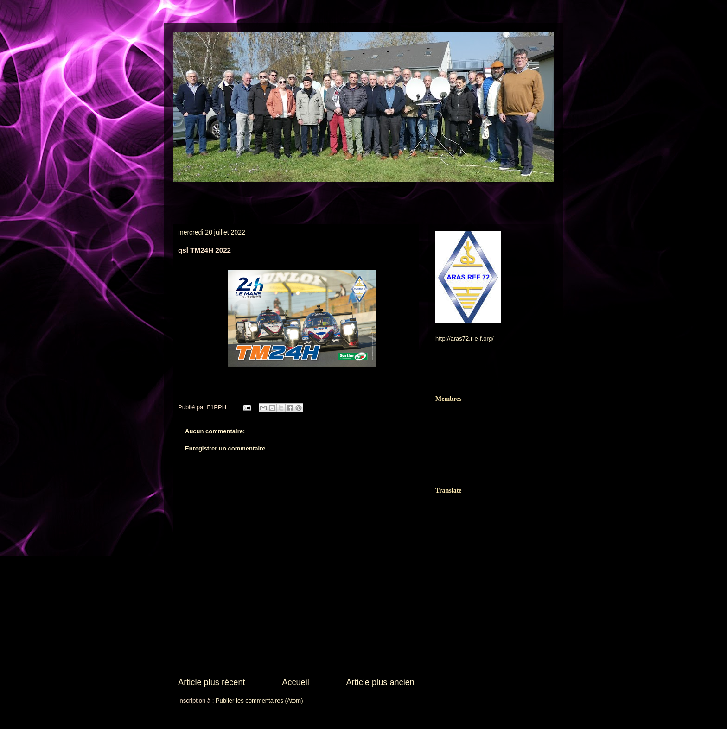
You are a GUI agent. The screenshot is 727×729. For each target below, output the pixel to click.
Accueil (295, 682)
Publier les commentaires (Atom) (259, 700)
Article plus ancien (380, 682)
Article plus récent (211, 682)
